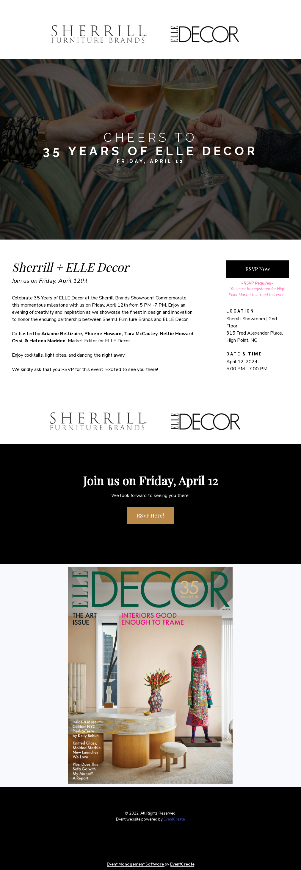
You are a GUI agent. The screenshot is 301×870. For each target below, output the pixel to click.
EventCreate (174, 819)
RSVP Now (257, 269)
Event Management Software (136, 864)
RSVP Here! (150, 515)
